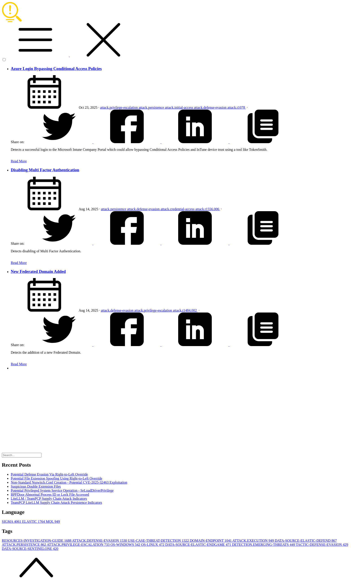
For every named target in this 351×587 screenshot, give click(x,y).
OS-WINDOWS (125, 545)
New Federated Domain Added (38, 271)
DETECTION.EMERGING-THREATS (264, 545)
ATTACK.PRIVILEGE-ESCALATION (78, 545)
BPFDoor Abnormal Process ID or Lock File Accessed (50, 494)
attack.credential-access (178, 209)
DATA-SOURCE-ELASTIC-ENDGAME (198, 545)
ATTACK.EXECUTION (253, 540)
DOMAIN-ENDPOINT (211, 540)
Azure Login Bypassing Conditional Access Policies (56, 68)
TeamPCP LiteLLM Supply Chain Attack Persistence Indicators (56, 502)
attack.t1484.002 (185, 310)
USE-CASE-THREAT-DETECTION (159, 540)
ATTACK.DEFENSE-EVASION (100, 540)
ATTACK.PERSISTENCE (24, 545)
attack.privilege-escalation (119, 107)
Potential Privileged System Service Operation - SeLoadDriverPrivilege (62, 490)
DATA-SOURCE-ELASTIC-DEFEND (306, 540)
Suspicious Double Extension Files (36, 486)
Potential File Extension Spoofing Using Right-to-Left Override (56, 478)
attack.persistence (152, 107)
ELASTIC (34, 521)
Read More (19, 161)
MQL (53, 521)
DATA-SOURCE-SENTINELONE (30, 549)
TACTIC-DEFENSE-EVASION (322, 545)
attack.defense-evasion (210, 107)
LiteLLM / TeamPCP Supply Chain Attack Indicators (49, 498)
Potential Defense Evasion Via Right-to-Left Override (49, 474)
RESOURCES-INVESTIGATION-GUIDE (37, 540)
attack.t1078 (236, 107)
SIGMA (12, 521)
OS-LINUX (153, 545)
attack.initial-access (179, 107)
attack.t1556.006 (207, 209)
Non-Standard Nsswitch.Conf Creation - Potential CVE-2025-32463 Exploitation (69, 482)
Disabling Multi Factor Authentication (45, 170)
